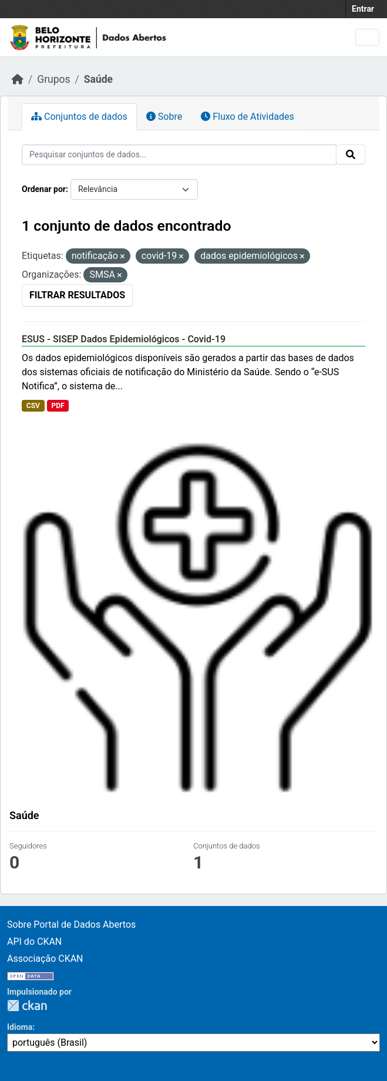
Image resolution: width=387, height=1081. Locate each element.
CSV (33, 406)
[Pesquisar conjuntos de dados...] (179, 154)
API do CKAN (34, 941)
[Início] (17, 79)
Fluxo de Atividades (247, 116)
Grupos (53, 79)
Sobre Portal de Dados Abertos (71, 924)
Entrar (363, 9)
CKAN (27, 1005)
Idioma (19, 1027)
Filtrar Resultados (77, 295)
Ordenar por (44, 189)
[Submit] (350, 154)
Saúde (98, 79)
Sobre (164, 116)
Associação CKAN (45, 958)
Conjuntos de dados (79, 116)
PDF (57, 406)
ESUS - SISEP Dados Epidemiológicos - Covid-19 (124, 339)
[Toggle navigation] (367, 37)
